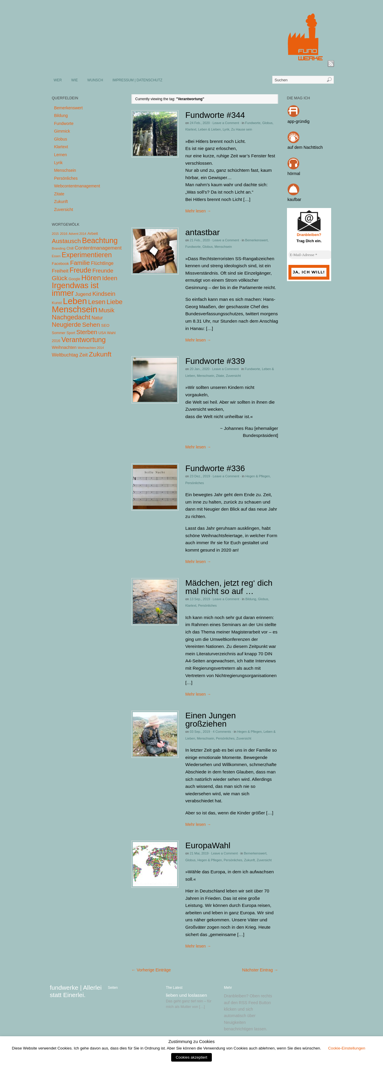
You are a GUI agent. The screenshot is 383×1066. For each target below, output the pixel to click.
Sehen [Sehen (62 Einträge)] (91, 324)
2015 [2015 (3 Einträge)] (55, 233)
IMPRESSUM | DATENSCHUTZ (137, 80)
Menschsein (223, 246)
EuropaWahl (207, 845)
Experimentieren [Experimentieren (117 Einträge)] (87, 255)
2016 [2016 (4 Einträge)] (63, 233)
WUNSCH (95, 80)
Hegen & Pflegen (257, 476)
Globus (267, 123)
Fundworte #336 (215, 468)
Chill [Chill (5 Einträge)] (70, 248)
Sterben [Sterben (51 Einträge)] (86, 332)
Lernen (60, 154)
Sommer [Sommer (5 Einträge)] (58, 333)
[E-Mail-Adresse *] (310, 254)
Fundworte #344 (215, 115)
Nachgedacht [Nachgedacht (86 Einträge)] (71, 317)
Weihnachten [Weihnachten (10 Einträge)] (64, 347)
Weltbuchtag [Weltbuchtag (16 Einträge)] (65, 354)
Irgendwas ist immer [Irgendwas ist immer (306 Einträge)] (75, 289)
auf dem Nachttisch (305, 147)
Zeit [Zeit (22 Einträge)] (83, 355)
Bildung (250, 599)
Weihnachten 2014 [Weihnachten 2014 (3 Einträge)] (91, 347)
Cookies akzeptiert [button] (191, 1057)
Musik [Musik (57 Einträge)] (106, 310)
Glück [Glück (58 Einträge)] (59, 278)
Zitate (220, 375)
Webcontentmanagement (77, 186)
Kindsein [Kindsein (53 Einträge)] (103, 294)
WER (58, 80)
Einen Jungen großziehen (210, 719)
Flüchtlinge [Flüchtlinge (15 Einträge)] (102, 263)
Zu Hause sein (241, 129)
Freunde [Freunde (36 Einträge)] (103, 271)
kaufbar (294, 199)
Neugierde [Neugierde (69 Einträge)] (66, 324)
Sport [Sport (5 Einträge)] (71, 333)
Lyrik (226, 129)
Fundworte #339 (215, 361)
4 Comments (222, 731)
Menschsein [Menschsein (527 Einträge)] (75, 309)
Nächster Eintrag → (260, 970)
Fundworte (252, 123)
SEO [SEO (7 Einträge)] (105, 325)
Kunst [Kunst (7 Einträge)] (57, 303)
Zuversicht (233, 375)
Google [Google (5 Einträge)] (74, 279)
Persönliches (194, 483)
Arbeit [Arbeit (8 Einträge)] (93, 233)
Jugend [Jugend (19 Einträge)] (83, 294)
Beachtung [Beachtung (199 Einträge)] (100, 240)
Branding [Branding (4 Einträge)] (58, 248)
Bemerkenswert (256, 240)
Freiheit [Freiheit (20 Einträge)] (60, 271)
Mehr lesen (198, 211)
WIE (74, 80)
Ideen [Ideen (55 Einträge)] (110, 278)
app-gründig (299, 121)
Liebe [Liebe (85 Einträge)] (115, 302)
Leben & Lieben (209, 129)
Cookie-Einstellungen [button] (346, 1048)
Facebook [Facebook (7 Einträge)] (60, 263)
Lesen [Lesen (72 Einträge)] (96, 302)
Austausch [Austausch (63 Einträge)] (66, 240)
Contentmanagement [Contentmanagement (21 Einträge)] (98, 248)
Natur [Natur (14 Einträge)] (97, 317)
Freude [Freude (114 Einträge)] (80, 270)
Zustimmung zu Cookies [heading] (191, 1041)
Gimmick (62, 131)
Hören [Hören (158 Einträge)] (91, 278)
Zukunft (249, 860)
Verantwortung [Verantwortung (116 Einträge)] (83, 340)
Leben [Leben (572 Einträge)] (75, 301)
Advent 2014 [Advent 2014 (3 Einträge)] (77, 233)
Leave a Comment (225, 123)
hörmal (294, 173)
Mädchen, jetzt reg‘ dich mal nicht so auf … (229, 587)
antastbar (202, 232)
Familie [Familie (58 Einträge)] (80, 262)
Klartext (190, 129)
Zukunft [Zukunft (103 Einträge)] (100, 354)
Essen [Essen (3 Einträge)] (56, 256)
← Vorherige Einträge (151, 970)
